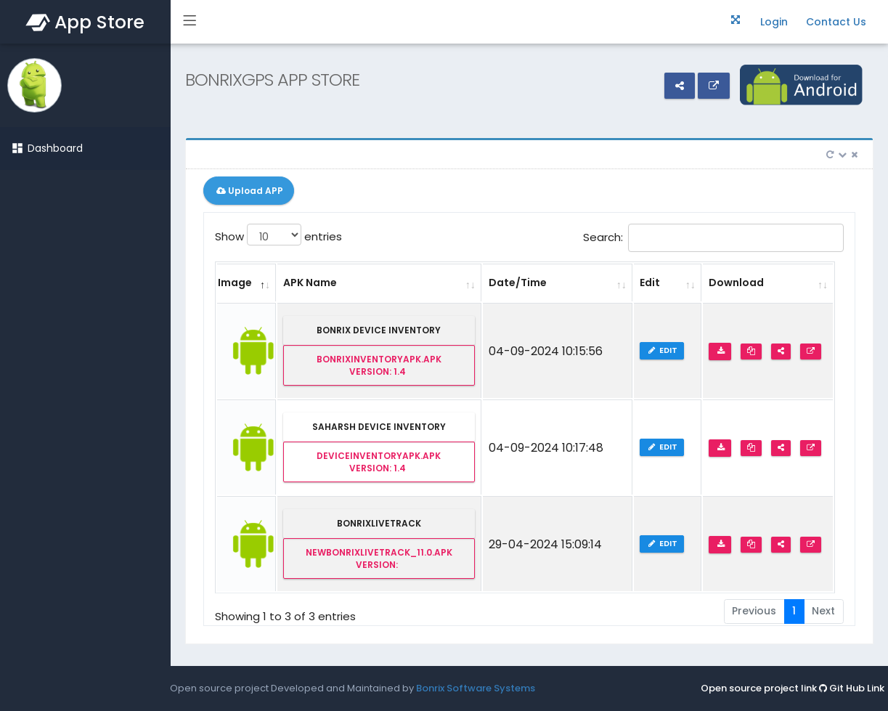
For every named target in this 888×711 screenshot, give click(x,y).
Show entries (278, 234)
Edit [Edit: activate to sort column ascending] (650, 282)
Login (774, 22)
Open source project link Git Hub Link (792, 688)
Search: (713, 238)
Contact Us (836, 22)
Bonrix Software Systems (475, 688)
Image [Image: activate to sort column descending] (235, 282)
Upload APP (248, 190)
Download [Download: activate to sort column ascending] (736, 282)
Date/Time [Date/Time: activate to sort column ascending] (518, 282)
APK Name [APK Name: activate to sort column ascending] (310, 282)
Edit (662, 350)
